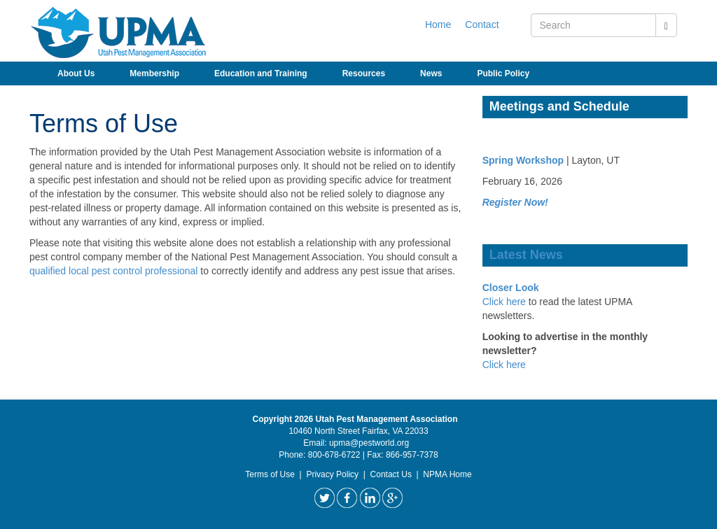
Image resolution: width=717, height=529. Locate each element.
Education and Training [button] (260, 73)
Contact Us (391, 474)
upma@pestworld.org (369, 443)
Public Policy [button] (503, 73)
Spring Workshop (523, 160)
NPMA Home (447, 474)
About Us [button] (76, 73)
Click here (504, 301)
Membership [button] (154, 73)
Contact (482, 24)
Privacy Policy (332, 474)
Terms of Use (270, 474)
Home (438, 24)
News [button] (431, 73)
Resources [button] (363, 73)
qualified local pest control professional (113, 270)
